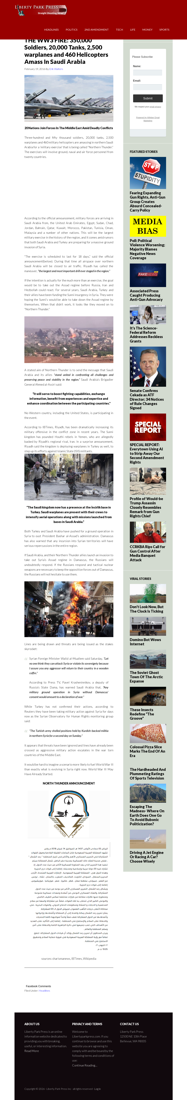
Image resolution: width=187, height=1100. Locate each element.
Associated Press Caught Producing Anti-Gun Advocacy (146, 295)
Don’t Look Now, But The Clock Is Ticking (147, 609)
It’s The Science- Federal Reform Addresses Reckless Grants (146, 334)
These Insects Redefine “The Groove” (142, 714)
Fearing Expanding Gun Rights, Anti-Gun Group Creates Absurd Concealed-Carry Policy (147, 202)
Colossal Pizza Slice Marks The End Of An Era (147, 751)
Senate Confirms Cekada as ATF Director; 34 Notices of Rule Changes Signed (147, 399)
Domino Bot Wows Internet (145, 641)
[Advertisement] (69, 187)
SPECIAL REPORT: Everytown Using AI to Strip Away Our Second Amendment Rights (147, 453)
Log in (97, 1088)
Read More (31, 1051)
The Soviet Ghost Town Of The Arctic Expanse (146, 676)
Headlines (44, 990)
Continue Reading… (84, 1065)
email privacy (155, 107)
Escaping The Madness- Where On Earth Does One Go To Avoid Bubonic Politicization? (147, 815)
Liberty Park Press (40, 10)
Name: (137, 66)
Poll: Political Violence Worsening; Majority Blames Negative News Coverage (147, 249)
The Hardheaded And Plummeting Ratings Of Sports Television (148, 773)
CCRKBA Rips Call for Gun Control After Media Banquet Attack (147, 553)
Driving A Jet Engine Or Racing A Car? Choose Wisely (147, 856)
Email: (137, 80)
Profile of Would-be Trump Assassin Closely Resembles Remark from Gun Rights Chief (146, 507)
